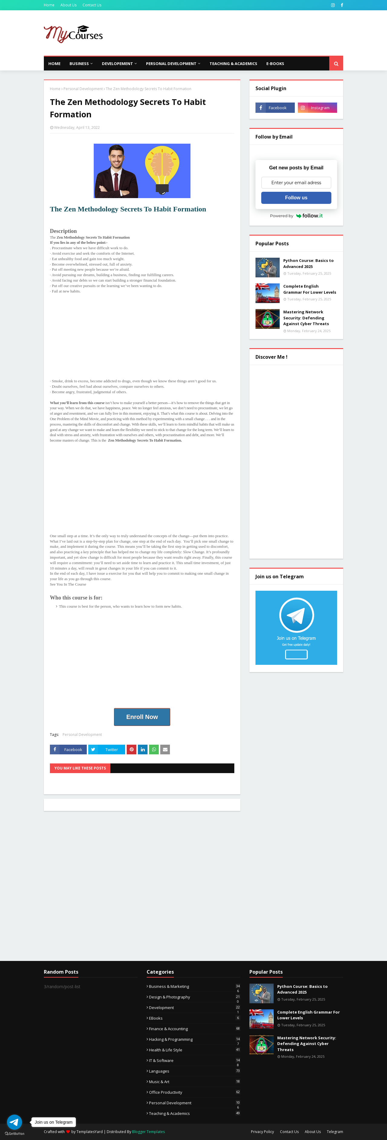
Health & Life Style (194, 1050)
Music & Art (194, 1081)
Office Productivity (194, 1092)
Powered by (296, 215)
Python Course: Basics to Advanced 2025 (308, 263)
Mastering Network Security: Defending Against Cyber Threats (306, 317)
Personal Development (83, 88)
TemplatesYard (89, 1131)
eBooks (194, 1018)
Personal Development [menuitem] (171, 63)
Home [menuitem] (54, 63)
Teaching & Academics (194, 1113)
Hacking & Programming (194, 1039)
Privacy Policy (262, 1131)
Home (49, 5)
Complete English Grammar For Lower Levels (309, 289)
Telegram (335, 1131)
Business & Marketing (194, 986)
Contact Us (92, 5)
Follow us (296, 197)
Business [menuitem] (79, 63)
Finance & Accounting (194, 1028)
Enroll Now (142, 717)
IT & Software (194, 1060)
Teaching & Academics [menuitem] (233, 63)
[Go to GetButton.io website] (14, 1134)
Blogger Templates (148, 1131)
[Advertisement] (233, 33)
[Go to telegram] (14, 1122)
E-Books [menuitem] (275, 63)
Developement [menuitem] (117, 63)
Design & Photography (194, 997)
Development (194, 1007)
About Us (68, 5)
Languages (194, 1071)
